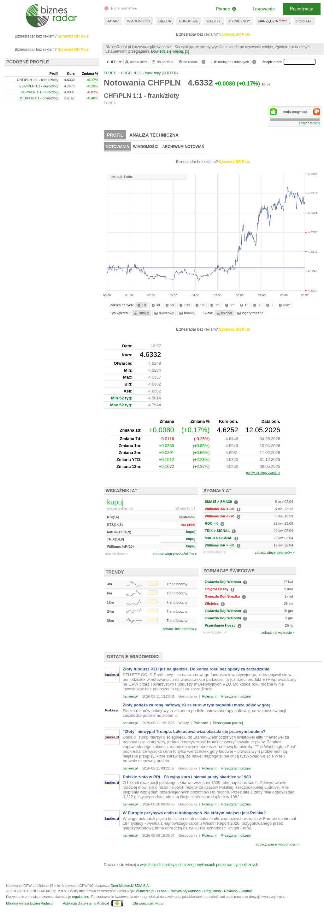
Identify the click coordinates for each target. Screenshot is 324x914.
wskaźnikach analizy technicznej (167, 865)
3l (256, 305)
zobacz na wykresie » (278, 632)
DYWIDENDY (239, 21)
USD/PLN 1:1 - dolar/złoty (38, 98)
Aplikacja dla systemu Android (86, 903)
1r (243, 305)
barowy (186, 312)
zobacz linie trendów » (179, 629)
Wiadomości (145, 146)
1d (141, 305)
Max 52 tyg (120, 405)
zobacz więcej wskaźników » (175, 554)
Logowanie (264, 8)
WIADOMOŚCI (138, 21)
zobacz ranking (309, 123)
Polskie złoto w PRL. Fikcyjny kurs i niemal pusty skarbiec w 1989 (187, 777)
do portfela (162, 61)
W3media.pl (145, 891)
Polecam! (209, 696)
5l (269, 305)
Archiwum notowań (183, 146)
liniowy (141, 312)
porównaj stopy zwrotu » (263, 473)
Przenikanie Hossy (220, 625)
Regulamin (212, 891)
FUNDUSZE (188, 21)
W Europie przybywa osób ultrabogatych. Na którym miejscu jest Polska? (194, 813)
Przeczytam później (236, 696)
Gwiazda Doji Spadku (222, 596)
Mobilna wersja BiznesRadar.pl (29, 903)
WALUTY (213, 21)
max (284, 305)
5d (169, 305)
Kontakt (246, 891)
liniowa (224, 312)
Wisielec (212, 603)
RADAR (113, 21)
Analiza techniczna (154, 135)
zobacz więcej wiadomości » (277, 844)
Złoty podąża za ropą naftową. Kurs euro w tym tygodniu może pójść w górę (197, 705)
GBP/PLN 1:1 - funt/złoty (39, 92)
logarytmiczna (249, 312)
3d (155, 305)
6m (229, 305)
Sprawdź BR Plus (234, 34)
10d (184, 305)
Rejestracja (301, 8)
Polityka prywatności (185, 891)
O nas (161, 891)
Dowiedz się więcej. (167, 51)
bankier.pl (130, 696)
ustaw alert (135, 61)
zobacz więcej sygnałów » (275, 552)
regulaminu (80, 897)
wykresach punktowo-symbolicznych (227, 865)
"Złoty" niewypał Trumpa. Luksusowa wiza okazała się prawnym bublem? (194, 731)
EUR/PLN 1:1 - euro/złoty (38, 86)
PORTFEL (304, 21)
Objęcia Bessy (216, 589)
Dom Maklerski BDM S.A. (130, 885)
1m (199, 305)
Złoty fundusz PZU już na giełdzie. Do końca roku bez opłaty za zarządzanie (196, 669)
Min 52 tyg (121, 398)
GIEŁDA (164, 21)
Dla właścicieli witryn (148, 903)
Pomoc (226, 8)
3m (214, 305)
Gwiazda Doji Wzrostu (223, 582)
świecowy (163, 312)
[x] (187, 51)
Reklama (231, 891)
